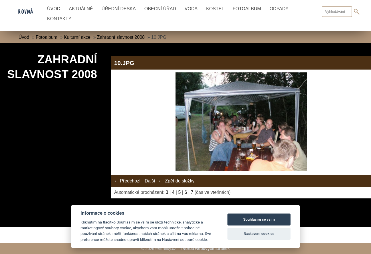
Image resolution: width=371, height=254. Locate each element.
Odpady (279, 8)
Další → (153, 180)
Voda (191, 8)
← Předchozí (127, 180)
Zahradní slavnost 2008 (121, 37)
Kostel (215, 8)
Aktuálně (81, 8)
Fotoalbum (247, 8)
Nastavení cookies (259, 233)
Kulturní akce (77, 37)
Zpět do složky (179, 180)
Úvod (53, 8)
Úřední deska (119, 8)
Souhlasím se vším (259, 219)
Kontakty (59, 18)
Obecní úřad (160, 8)
